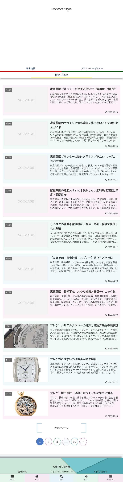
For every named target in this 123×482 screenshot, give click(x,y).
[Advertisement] (61, 41)
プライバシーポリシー (61, 471)
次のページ (61, 427)
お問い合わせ (100, 471)
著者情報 (22, 471)
